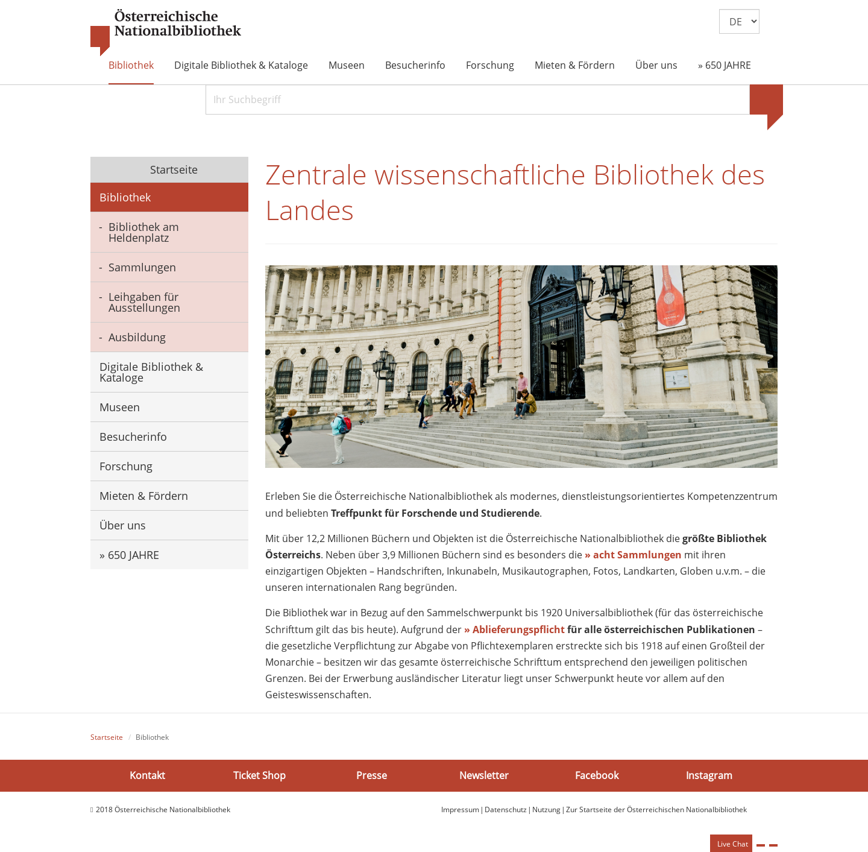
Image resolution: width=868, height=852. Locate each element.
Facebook (596, 775)
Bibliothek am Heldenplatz (143, 232)
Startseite (172, 169)
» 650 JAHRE (724, 65)
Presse (371, 775)
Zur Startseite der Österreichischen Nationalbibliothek (656, 809)
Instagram (709, 775)
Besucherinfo (415, 65)
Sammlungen (142, 267)
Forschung (490, 65)
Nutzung (546, 809)
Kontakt (147, 775)
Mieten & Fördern (575, 65)
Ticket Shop (259, 775)
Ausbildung (137, 337)
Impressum (460, 809)
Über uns (656, 65)
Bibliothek (131, 65)
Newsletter (484, 775)
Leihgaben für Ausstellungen (144, 302)
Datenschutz (506, 809)
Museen (347, 65)
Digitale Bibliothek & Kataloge (241, 65)
